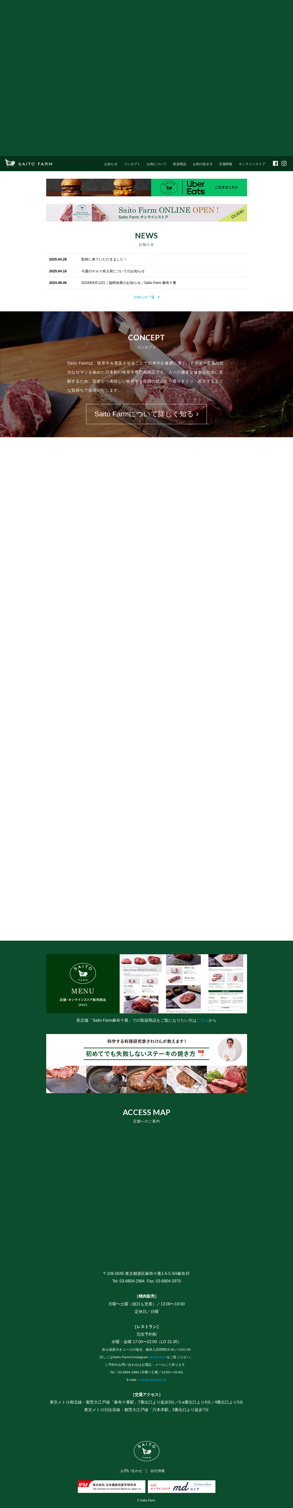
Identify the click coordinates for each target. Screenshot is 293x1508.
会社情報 (157, 1471)
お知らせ (111, 164)
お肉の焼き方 (203, 164)
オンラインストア (252, 164)
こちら (203, 1020)
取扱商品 (179, 164)
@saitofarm (158, 1357)
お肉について (157, 164)
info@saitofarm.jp (153, 1380)
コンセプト (132, 164)
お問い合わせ (131, 1471)
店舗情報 (225, 164)
